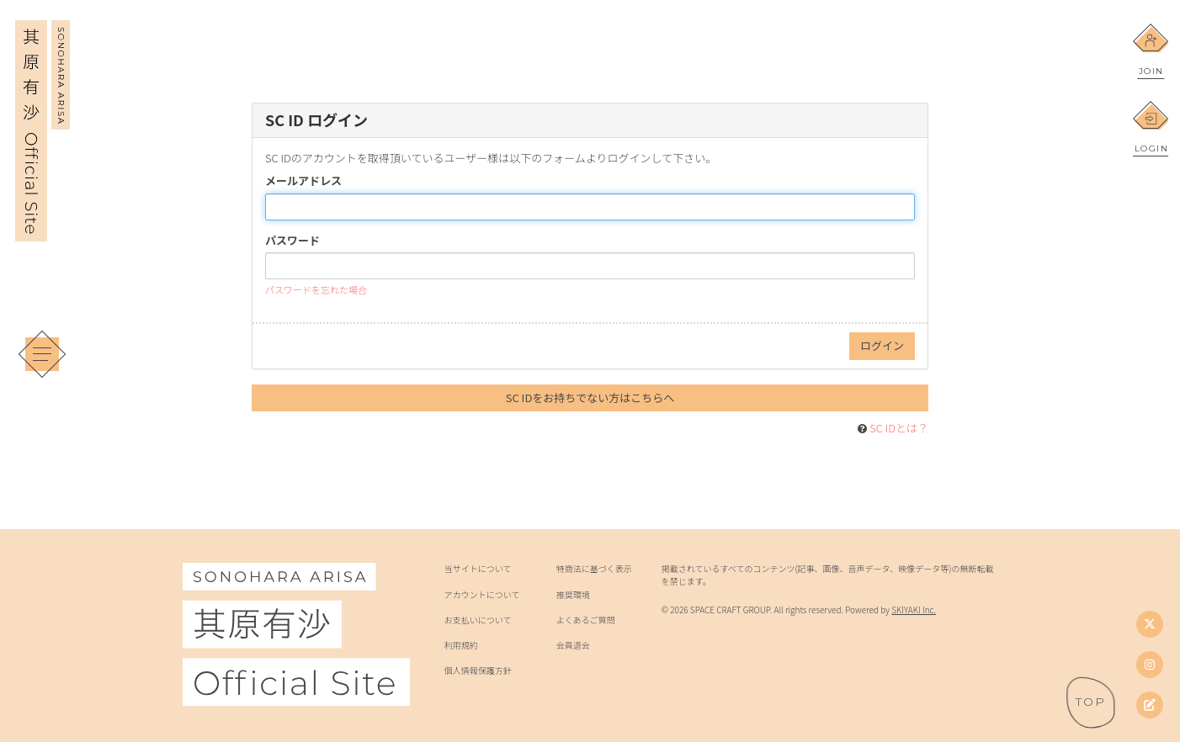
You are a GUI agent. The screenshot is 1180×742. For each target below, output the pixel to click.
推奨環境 (573, 595)
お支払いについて (478, 620)
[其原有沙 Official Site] (42, 229)
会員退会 (573, 645)
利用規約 (461, 645)
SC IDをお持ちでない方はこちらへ (590, 397)
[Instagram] (1149, 664)
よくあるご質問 (585, 620)
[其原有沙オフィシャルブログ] (1149, 705)
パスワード (292, 240)
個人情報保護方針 (478, 670)
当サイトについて (478, 569)
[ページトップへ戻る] (1091, 702)
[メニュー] (42, 354)
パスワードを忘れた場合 (316, 289)
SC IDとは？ (898, 428)
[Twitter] (1149, 624)
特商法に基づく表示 (594, 569)
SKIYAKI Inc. (913, 609)
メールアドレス (303, 180)
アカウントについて (482, 595)
